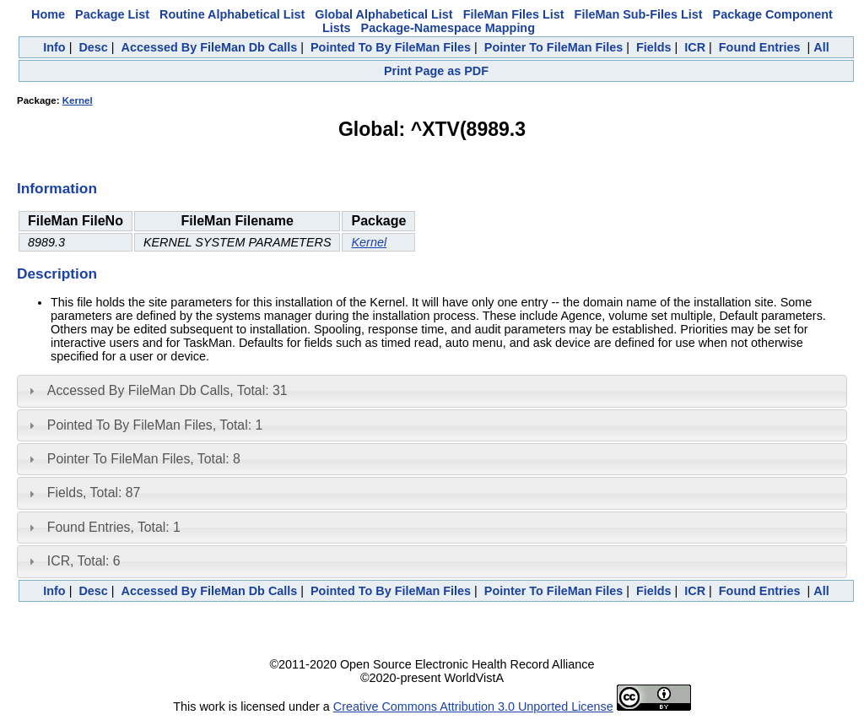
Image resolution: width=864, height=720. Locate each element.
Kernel (77, 100)
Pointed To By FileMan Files (390, 47)
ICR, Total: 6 (84, 561)
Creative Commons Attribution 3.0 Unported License (473, 706)
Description (57, 273)
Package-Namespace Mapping (448, 28)
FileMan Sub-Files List (639, 14)
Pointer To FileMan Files (553, 47)
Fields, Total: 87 (94, 492)
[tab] (432, 391)
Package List (112, 14)
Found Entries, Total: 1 (114, 527)
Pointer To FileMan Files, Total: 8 (143, 459)
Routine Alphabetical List (232, 14)
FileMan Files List (513, 14)
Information (57, 188)
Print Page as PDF (436, 71)
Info (54, 47)
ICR (694, 47)
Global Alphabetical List (383, 14)
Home (48, 14)
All (821, 47)
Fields (654, 47)
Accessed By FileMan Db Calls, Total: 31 (167, 390)
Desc (92, 47)
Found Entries (760, 47)
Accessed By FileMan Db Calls (210, 47)
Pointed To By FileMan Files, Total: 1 (154, 425)
